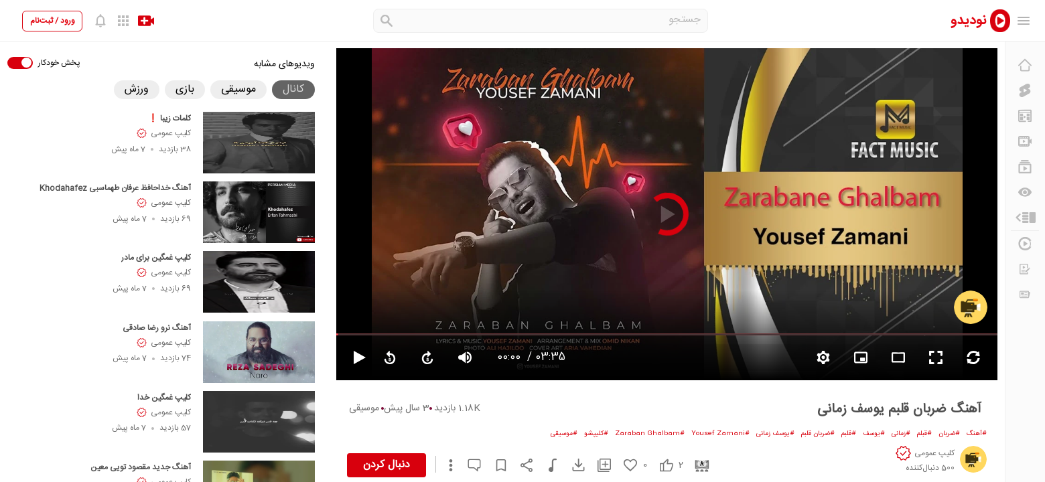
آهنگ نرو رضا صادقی (157, 328)
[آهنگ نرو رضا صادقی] (259, 352)
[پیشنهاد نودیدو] (1025, 116)
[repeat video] (973, 357)
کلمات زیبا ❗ (169, 118)
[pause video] (354, 357)
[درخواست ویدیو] (1025, 269)
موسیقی (364, 408)
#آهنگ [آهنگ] (977, 433)
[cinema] (697, 465)
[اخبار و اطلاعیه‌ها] (1025, 294)
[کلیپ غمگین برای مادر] (259, 282)
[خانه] (1025, 65)
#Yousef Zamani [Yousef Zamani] (720, 433)
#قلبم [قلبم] (848, 433)
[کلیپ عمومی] (970, 307)
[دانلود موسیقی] (546, 465)
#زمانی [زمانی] (901, 433)
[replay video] (389, 357)
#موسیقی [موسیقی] (564, 433)
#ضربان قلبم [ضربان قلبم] (818, 433)
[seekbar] (666, 334)
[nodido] (971, 20)
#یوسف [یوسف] (874, 433)
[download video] (572, 465)
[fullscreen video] (935, 357)
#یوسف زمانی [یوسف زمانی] (775, 433)
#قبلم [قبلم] (924, 433)
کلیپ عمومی (171, 133)
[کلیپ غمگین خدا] (259, 422)
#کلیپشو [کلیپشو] (596, 433)
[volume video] (464, 357)
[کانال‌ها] (1025, 141)
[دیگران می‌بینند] (1025, 192)
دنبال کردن (386, 465)
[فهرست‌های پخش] (1025, 166)
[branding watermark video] (860, 357)
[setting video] (823, 357)
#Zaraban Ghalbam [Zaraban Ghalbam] (650, 433)
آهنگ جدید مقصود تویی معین (140, 467)
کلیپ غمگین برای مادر (156, 257)
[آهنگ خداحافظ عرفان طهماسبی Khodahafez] (259, 212)
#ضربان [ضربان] (949, 433)
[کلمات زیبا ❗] (259, 142)
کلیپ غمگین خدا (164, 397)
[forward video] (427, 357)
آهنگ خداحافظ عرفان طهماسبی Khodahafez (115, 188)
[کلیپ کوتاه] (1025, 90)
